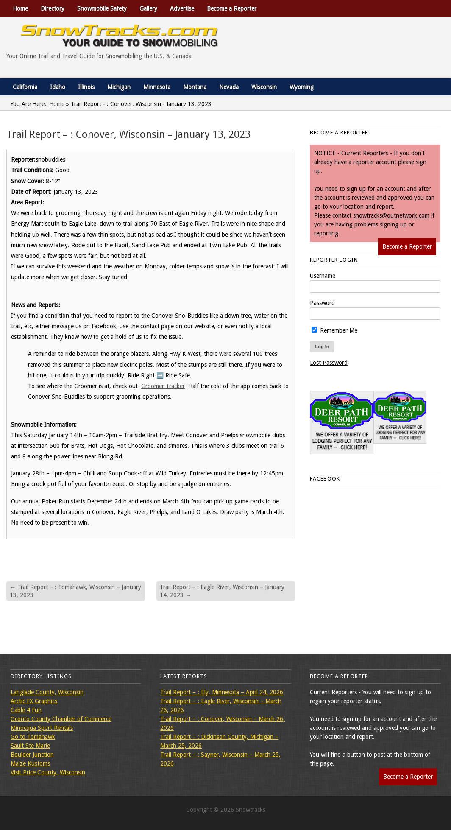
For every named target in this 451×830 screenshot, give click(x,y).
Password (322, 302)
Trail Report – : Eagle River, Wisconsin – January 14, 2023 (222, 591)
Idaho (57, 87)
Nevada (229, 87)
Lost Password (329, 362)
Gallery (148, 8)
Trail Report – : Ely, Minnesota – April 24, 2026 (221, 692)
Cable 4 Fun (26, 710)
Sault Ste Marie (30, 745)
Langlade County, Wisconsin (47, 692)
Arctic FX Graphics (34, 701)
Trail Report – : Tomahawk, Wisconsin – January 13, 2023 (75, 591)
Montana (194, 87)
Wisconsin (264, 87)
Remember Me (334, 330)
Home (20, 8)
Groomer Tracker (163, 386)
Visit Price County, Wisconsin (48, 772)
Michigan (119, 87)
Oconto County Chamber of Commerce (61, 718)
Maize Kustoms (30, 763)
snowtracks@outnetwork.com (391, 215)
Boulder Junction (32, 754)
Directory (52, 8)
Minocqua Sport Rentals (42, 727)
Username (322, 275)
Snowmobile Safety (102, 8)
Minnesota (156, 87)
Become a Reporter (231, 8)
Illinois (86, 87)
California (25, 87)
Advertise (182, 8)
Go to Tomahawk (33, 736)
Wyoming (302, 87)
